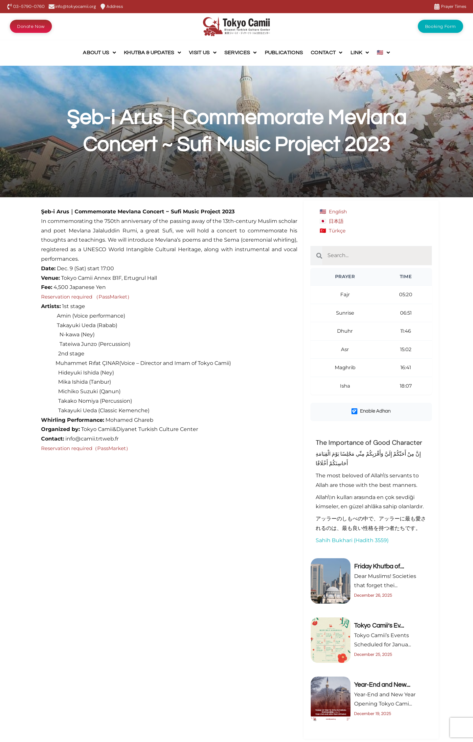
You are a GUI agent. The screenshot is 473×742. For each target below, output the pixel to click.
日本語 (337, 221)
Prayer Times (453, 6)
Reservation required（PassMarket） (89, 448)
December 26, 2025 (373, 595)
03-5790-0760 (29, 6)
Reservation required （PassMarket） (90, 297)
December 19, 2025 (372, 713)
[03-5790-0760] (9, 7)
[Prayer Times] (437, 7)
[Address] (103, 7)
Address (114, 6)
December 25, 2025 (373, 654)
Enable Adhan (371, 411)
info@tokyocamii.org (75, 6)
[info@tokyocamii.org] (52, 7)
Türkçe (338, 230)
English (339, 211)
